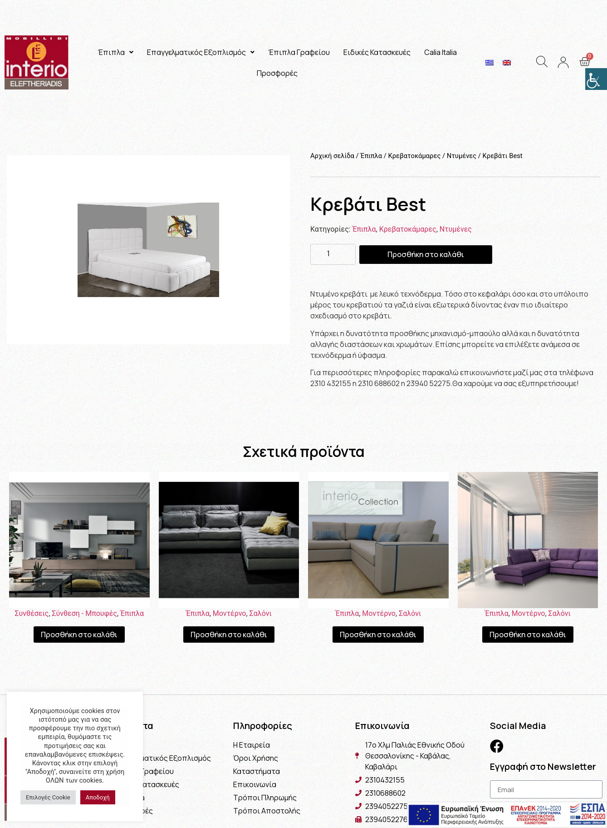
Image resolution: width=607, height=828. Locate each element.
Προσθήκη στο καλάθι (425, 254)
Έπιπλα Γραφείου (299, 52)
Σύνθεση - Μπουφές (84, 613)
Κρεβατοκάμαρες (414, 156)
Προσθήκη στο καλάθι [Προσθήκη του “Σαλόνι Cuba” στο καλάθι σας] (378, 635)
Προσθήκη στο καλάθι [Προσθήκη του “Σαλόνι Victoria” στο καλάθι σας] (229, 635)
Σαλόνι (261, 613)
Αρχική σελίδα (332, 156)
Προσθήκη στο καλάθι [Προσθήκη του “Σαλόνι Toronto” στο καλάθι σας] (528, 635)
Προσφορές (277, 73)
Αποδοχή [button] (98, 797)
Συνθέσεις (32, 613)
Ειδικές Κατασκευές (377, 52)
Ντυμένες (462, 156)
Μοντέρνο (229, 613)
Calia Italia (440, 52)
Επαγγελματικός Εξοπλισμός (201, 52)
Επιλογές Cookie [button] (48, 797)
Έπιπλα (115, 52)
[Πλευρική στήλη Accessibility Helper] (596, 79)
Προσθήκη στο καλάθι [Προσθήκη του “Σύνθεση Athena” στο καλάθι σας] (79, 635)
